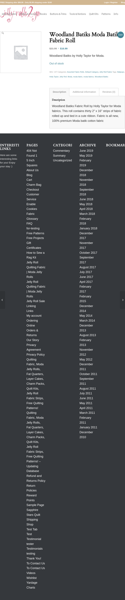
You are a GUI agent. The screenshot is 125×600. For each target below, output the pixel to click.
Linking (31, 306)
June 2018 (86, 199)
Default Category (91, 72)
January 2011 (88, 427)
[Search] (2, 33)
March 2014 (87, 320)
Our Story (33, 340)
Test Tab (32, 529)
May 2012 (85, 359)
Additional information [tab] (84, 92)
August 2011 (87, 388)
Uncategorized (62, 160)
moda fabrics (88, 77)
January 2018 (88, 228)
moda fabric (77, 77)
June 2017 (86, 277)
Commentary (61, 150)
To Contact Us (36, 563)
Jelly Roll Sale (36, 301)
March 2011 (87, 412)
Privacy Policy (36, 354)
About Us (33, 170)
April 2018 (86, 209)
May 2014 (85, 315)
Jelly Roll (63, 77)
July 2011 (85, 393)
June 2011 (86, 398)
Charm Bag (34, 184)
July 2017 (85, 272)
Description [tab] (59, 92)
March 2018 (87, 213)
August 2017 (87, 267)
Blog (123, 2)
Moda (70, 77)
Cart (29, 179)
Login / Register (111, 2)
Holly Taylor (53, 77)
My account (34, 315)
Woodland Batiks (101, 77)
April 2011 (86, 408)
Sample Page (35, 505)
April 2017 (86, 281)
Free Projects (35, 238)
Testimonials (35, 548)
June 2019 (86, 150)
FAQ (29, 223)
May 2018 (85, 204)
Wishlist (32, 578)
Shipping (32, 519)
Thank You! (34, 558)
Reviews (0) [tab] (109, 92)
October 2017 (88, 252)
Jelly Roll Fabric (105, 72)
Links (30, 311)
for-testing (33, 228)
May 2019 (85, 155)
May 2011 (85, 403)
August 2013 (87, 335)
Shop (30, 524)
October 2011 (88, 374)
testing (31, 553)
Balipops (120, 72)
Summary (59, 155)
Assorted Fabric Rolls (75, 72)
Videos (31, 573)
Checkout (33, 189)
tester (30, 544)
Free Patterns (35, 233)
